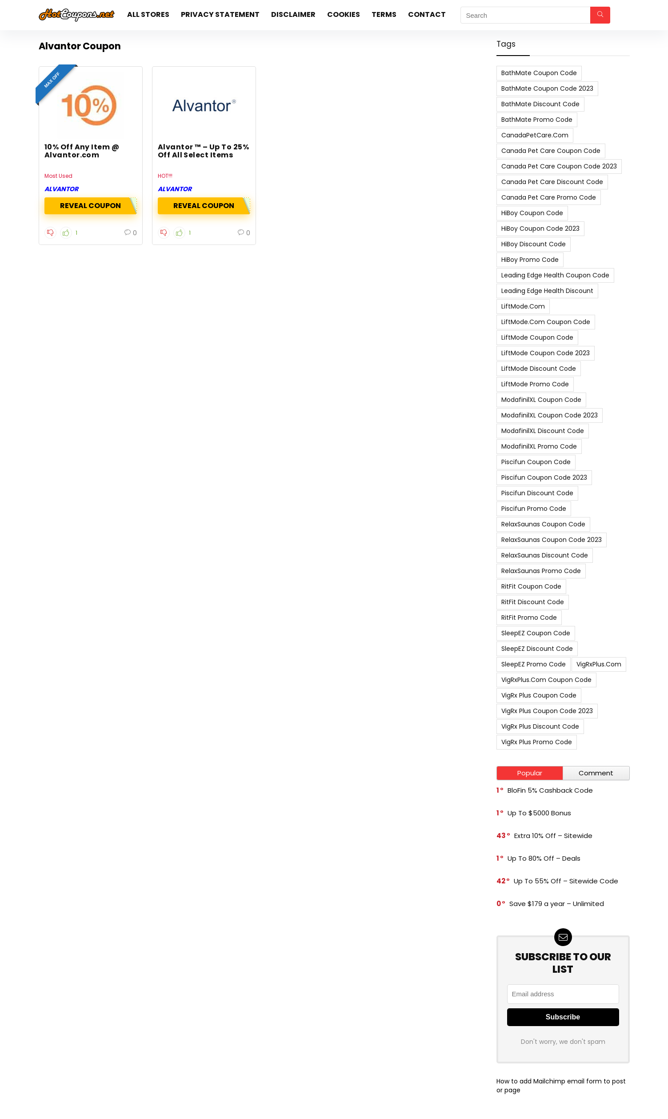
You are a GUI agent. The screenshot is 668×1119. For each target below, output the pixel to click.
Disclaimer (293, 14)
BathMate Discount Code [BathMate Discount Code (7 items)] (540, 104)
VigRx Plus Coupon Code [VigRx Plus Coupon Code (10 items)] (538, 695)
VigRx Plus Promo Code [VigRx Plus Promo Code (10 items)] (536, 742)
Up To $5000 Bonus (539, 813)
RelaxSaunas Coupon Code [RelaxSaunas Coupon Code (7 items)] (543, 524)
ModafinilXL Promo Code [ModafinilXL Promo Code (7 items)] (539, 446)
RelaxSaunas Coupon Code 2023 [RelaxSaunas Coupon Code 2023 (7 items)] (551, 539)
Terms (384, 14)
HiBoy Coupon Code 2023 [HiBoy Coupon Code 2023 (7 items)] (540, 228)
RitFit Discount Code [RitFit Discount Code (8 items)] (532, 602)
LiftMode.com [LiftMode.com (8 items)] (523, 306)
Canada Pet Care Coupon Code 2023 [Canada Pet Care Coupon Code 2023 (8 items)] (559, 166)
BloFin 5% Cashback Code (550, 790)
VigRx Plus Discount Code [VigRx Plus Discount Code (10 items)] (540, 726)
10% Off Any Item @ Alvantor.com (82, 151)
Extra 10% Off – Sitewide (553, 835)
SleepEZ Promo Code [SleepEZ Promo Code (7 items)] (533, 664)
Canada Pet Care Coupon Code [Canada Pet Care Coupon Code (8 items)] (550, 150)
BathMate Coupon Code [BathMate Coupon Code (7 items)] (539, 72)
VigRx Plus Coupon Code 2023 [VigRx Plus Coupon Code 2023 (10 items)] (547, 710)
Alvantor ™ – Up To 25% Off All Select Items (203, 151)
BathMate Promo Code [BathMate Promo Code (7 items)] (536, 119)
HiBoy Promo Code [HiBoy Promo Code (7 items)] (530, 259)
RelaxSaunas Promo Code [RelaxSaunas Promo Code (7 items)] (541, 570)
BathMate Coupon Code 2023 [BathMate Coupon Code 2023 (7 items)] (547, 88)
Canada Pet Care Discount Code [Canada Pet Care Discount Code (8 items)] (552, 181)
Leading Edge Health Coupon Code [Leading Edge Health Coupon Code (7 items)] (555, 275)
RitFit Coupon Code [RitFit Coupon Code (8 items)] (531, 586)
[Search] (600, 15)
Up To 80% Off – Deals (544, 858)
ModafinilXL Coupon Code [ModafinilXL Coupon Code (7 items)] (541, 399)
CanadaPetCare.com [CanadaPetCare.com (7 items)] (534, 135)
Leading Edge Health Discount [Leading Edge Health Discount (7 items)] (547, 290)
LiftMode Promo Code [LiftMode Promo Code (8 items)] (535, 384)
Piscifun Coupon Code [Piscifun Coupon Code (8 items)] (536, 461)
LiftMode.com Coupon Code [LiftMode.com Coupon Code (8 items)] (545, 321)
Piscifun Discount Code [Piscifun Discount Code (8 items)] (537, 493)
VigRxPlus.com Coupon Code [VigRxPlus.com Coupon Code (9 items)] (546, 679)
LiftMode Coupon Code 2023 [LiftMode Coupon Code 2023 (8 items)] (545, 353)
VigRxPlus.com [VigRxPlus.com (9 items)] (598, 664)
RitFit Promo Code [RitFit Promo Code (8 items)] (529, 617)
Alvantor (61, 188)
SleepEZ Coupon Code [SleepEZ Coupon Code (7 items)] (535, 633)
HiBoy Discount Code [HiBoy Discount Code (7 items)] (533, 244)
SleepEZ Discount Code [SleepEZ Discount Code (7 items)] (537, 648)
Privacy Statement (220, 14)
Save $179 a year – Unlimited (556, 903)
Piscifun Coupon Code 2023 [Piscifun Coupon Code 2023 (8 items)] (544, 477)
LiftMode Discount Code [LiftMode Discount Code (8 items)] (538, 368)
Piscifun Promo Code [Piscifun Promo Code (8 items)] (533, 508)
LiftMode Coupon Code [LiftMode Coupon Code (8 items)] (537, 337)
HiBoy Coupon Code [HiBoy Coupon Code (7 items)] (532, 213)
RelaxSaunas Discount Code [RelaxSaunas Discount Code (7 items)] (544, 555)
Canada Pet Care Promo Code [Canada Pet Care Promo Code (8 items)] (548, 197)
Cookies (343, 14)
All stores (148, 14)
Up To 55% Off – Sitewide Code (566, 881)
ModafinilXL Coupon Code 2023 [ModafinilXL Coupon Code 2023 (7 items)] (549, 415)
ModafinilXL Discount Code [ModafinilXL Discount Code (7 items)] (542, 430)
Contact (427, 14)
